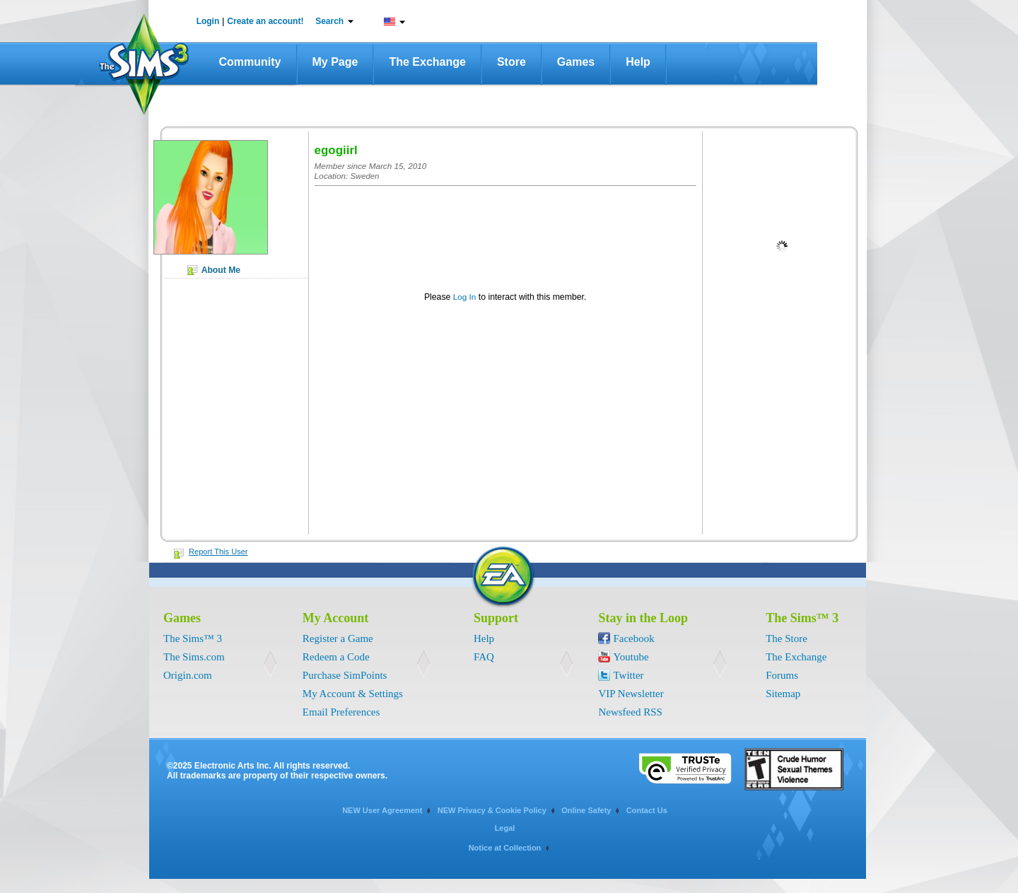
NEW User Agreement (382, 810)
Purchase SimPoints (345, 675)
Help (638, 62)
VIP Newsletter (630, 693)
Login (208, 21)
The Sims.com (194, 657)
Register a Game (338, 638)
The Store (786, 638)
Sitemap (783, 693)
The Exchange (427, 62)
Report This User (218, 551)
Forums (782, 675)
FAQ (484, 657)
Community (250, 62)
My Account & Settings (353, 693)
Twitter (628, 675)
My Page (335, 62)
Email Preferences (341, 712)
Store (511, 62)
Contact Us (646, 810)
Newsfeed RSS (630, 712)
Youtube (630, 657)
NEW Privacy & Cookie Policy (492, 810)
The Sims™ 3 (192, 638)
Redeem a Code (336, 657)
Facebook (633, 638)
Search (329, 21)
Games (576, 62)
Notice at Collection (505, 848)
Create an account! (265, 21)
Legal (505, 828)
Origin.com (187, 675)
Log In (464, 296)
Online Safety (586, 810)
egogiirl (336, 150)
